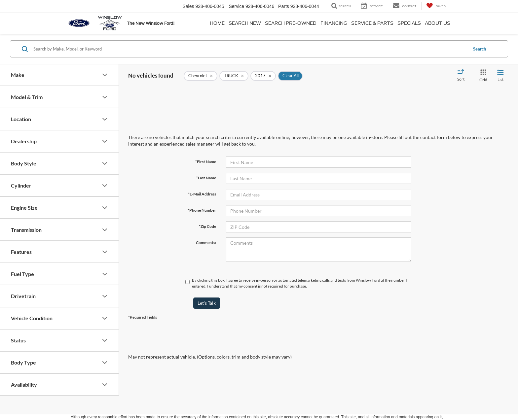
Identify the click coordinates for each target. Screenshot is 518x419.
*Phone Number (202, 210)
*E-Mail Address (202, 194)
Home (217, 23)
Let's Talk (207, 303)
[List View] (500, 76)
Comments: (206, 242)
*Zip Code (207, 226)
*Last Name (206, 177)
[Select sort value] (463, 75)
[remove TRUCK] (233, 76)
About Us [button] (437, 23)
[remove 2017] (263, 76)
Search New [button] (245, 23)
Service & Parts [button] (372, 23)
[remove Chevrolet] (200, 76)
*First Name (205, 161)
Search (479, 49)
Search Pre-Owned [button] (290, 23)
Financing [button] (333, 23)
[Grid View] (482, 76)
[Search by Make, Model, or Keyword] (249, 49)
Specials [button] (409, 23)
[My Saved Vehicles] (436, 6)
